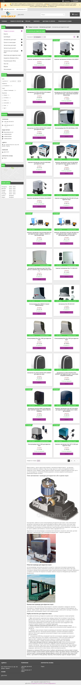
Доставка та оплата (49, 21)
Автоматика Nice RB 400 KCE (66, 304)
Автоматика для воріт (45, 27)
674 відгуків (67, 1)
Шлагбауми (7, 36)
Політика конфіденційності (49, 683)
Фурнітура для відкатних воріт (12, 55)
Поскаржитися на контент (37, 683)
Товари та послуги (16, 21)
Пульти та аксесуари (10, 42)
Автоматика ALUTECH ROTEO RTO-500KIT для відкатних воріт (39, 93)
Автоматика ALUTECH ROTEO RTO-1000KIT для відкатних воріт (39, 128)
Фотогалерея (7, 69)
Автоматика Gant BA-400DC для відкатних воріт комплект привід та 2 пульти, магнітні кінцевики (39, 410)
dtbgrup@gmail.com (8, 132)
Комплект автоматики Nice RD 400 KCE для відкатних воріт (66, 199)
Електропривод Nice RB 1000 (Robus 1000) (66, 128)
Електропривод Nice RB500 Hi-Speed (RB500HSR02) (39, 304)
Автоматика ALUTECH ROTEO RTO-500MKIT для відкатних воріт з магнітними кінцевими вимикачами (66, 94)
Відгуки (6, 66)
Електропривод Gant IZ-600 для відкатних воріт (39, 445)
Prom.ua (48, 682)
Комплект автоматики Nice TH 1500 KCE (66, 268)
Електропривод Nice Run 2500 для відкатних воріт (66, 339)
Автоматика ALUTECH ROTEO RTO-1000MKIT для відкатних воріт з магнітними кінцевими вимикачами (66, 374)
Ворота (6, 34)
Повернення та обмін (64, 21)
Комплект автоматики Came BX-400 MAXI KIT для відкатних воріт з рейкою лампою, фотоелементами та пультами (66, 234)
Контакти (37, 21)
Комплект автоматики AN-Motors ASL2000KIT (39, 198)
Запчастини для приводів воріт (11, 51)
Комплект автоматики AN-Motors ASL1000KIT (66, 59)
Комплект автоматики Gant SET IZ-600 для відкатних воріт (66, 445)
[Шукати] (63, 14)
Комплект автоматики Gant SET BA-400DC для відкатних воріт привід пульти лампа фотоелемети (66, 410)
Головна (4, 21)
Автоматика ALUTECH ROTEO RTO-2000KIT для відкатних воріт (39, 373)
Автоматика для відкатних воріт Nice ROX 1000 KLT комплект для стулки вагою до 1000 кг (39, 270)
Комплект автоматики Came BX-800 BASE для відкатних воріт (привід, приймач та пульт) (66, 164)
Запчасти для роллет (10, 48)
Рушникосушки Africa (10, 61)
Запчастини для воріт (10, 45)
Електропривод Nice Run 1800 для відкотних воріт (39, 339)
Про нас (27, 21)
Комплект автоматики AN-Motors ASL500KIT (39, 59)
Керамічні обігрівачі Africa (11, 58)
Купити (39, 67)
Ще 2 (5, 108)
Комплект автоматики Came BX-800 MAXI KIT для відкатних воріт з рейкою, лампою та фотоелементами (39, 234)
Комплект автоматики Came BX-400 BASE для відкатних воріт (39, 163)
